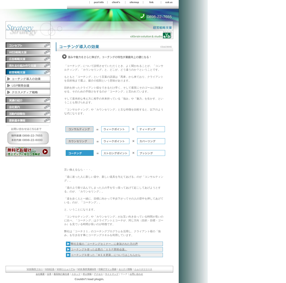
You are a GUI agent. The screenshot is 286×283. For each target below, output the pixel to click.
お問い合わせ (136, 274)
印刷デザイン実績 (107, 269)
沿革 (49, 274)
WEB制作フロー (35, 269)
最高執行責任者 (61, 274)
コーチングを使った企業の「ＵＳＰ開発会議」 (99, 249)
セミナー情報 (125, 269)
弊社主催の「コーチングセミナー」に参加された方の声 (104, 243)
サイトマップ (111, 274)
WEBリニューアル (66, 269)
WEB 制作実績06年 (86, 269)
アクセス (98, 274)
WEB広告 (50, 269)
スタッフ (76, 274)
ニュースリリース (143, 269)
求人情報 (87, 274)
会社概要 (40, 274)
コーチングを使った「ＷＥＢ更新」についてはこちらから (106, 255)
